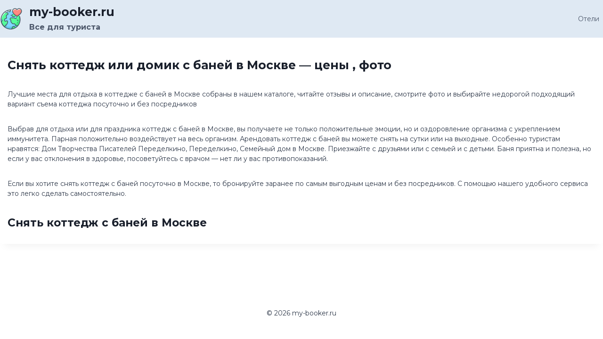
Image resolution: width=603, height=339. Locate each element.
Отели (588, 19)
